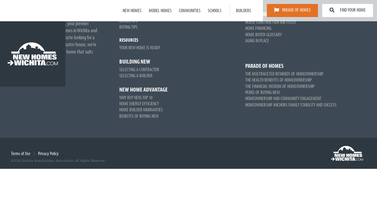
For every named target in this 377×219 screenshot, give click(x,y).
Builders (243, 10)
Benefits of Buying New (139, 116)
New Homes (132, 10)
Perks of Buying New (262, 92)
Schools (215, 10)
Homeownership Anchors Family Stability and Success (291, 105)
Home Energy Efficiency (139, 103)
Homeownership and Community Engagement (283, 98)
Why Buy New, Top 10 (135, 97)
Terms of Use (20, 153)
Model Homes (160, 10)
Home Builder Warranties (141, 109)
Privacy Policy (48, 153)
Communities (190, 10)
